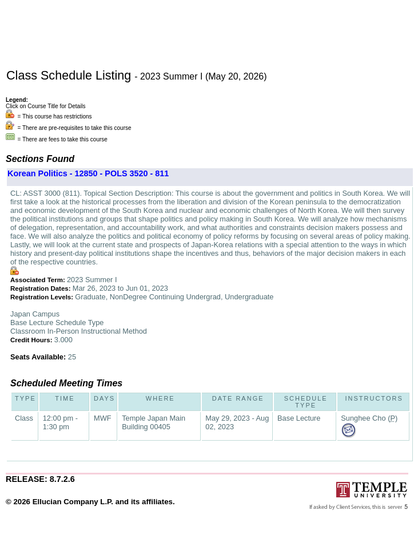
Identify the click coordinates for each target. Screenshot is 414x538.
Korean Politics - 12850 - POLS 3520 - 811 (88, 173)
